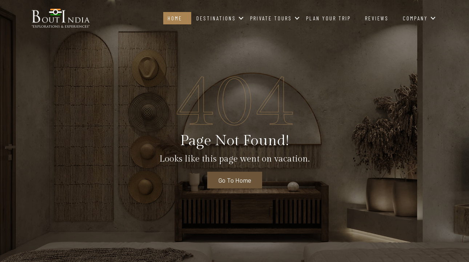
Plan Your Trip (328, 18)
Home (175, 18)
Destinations (216, 18)
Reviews (377, 18)
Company (415, 18)
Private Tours (271, 18)
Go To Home (234, 180)
